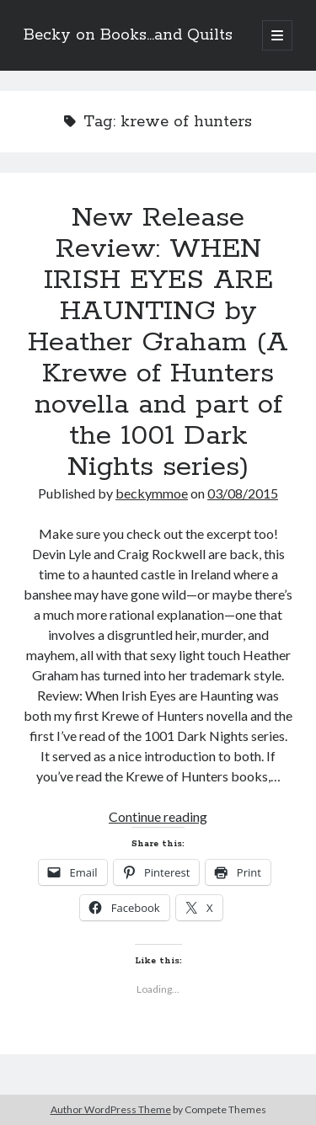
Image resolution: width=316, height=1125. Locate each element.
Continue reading (158, 816)
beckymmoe (151, 493)
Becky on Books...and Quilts (128, 35)
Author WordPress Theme (111, 1109)
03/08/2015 (242, 493)
